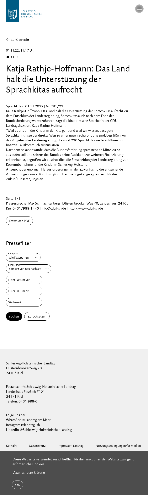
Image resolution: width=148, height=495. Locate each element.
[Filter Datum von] (24, 280)
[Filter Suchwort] (24, 302)
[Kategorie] (23, 257)
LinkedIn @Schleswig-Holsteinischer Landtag (39, 430)
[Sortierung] (28, 268)
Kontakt (11, 445)
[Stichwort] (24, 302)
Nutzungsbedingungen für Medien (118, 445)
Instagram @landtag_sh (23, 425)
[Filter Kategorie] (23, 257)
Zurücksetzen (37, 316)
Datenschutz (37, 445)
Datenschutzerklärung (29, 472)
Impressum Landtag (70, 445)
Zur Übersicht (20, 40)
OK (17, 485)
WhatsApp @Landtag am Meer (28, 420)
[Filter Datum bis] (24, 291)
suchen (14, 316)
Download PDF (19, 221)
